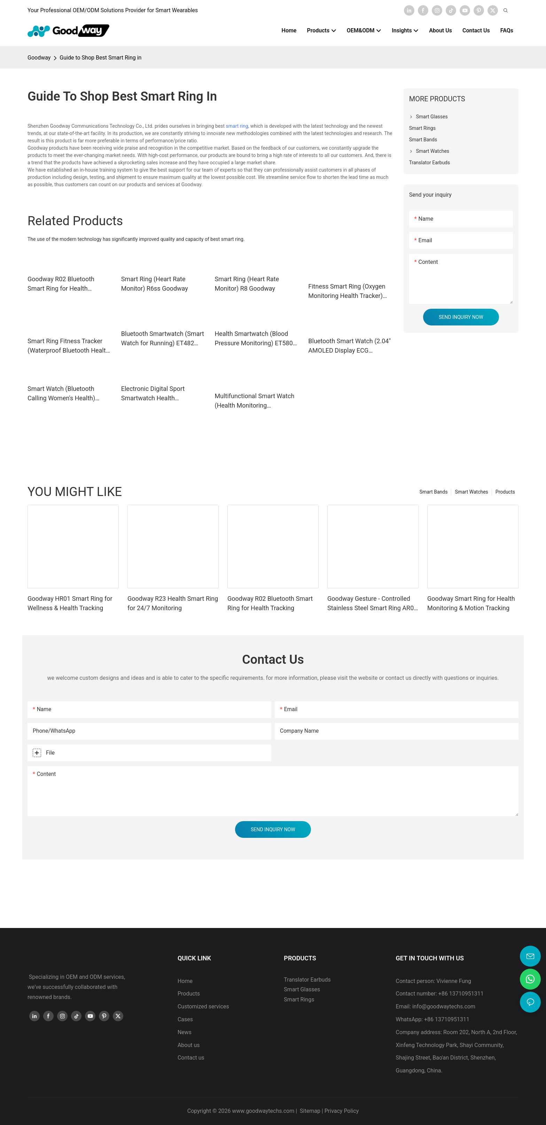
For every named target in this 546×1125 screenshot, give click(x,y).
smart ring (237, 126)
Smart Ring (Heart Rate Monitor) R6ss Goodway (154, 283)
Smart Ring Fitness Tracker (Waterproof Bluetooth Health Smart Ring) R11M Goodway (68, 346)
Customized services (203, 1006)
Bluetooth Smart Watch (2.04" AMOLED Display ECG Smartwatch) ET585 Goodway (349, 346)
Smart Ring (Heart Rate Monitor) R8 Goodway (247, 283)
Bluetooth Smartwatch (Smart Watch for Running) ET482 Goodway (162, 339)
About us (189, 1045)
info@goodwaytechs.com (443, 1006)
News (185, 1032)
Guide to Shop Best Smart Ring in (100, 57)
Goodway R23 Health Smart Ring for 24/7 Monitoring (172, 603)
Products (505, 492)
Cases (185, 1019)
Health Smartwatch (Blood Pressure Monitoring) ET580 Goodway (254, 339)
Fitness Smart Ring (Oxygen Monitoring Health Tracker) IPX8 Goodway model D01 (346, 291)
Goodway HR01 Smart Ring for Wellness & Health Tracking (70, 603)
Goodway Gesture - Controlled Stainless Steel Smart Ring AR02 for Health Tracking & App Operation (372, 604)
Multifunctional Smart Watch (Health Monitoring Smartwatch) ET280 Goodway (256, 401)
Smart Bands (434, 492)
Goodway (39, 57)
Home (185, 981)
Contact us (191, 1057)
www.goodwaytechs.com (263, 1111)
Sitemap (309, 1111)
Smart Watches (471, 492)
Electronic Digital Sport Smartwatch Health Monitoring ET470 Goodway (159, 394)
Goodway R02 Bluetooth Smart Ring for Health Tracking (61, 284)
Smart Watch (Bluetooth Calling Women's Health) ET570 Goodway (61, 394)
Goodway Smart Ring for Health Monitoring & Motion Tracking (471, 603)
